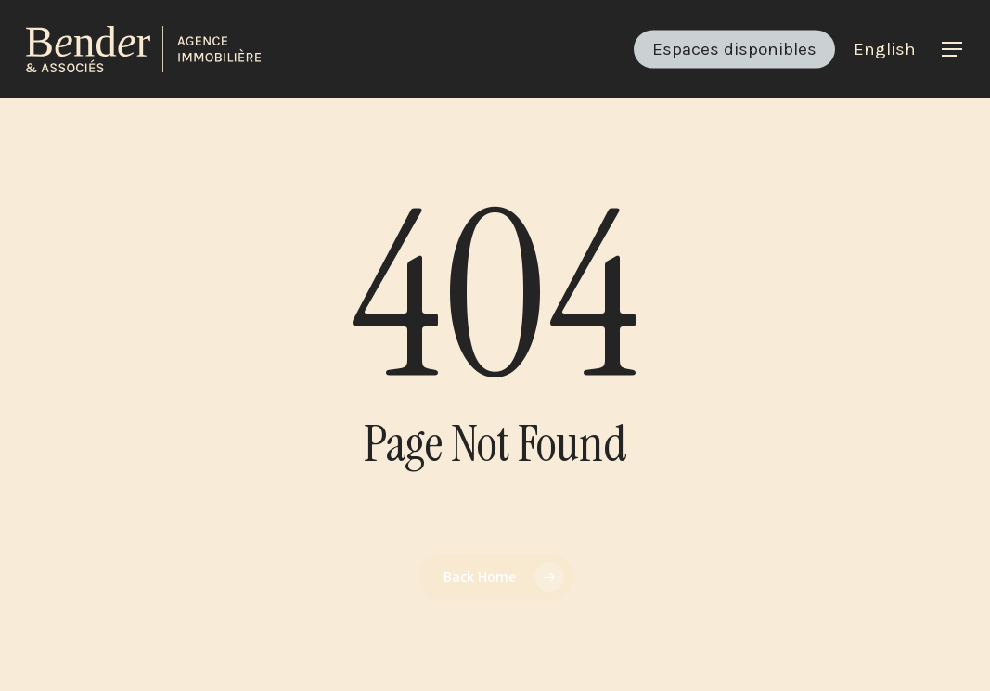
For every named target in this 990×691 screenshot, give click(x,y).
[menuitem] (885, 49)
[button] (953, 49)
